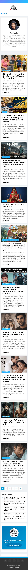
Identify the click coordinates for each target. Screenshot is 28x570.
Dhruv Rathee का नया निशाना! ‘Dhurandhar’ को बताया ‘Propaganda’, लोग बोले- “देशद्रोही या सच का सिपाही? (13, 290)
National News (15, 240)
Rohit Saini (6, 81)
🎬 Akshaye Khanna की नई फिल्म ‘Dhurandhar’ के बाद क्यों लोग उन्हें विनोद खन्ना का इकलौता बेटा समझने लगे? (13, 464)
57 (16, 488)
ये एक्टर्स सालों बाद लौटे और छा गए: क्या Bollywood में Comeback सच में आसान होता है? (14, 422)
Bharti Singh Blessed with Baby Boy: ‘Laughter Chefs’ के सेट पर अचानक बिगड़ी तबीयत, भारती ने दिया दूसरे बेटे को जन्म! (14, 378)
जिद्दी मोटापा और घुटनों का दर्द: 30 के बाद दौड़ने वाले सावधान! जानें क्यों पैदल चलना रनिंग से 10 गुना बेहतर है (13, 76)
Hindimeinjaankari (14, 567)
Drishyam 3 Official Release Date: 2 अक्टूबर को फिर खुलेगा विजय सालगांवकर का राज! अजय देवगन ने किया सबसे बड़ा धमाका (14, 164)
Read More (6, 92)
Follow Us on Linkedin (14, 545)
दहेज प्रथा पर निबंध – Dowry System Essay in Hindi (14, 513)
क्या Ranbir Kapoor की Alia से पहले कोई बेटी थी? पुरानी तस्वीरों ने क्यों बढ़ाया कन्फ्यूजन (13, 334)
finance (4, 111)
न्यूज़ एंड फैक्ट (5, 200)
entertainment (6, 156)
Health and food (6, 70)
